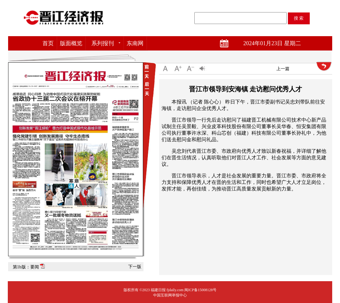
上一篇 (282, 68)
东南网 (135, 43)
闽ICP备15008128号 (200, 290)
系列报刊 (102, 43)
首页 (48, 43)
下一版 (134, 266)
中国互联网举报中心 (170, 295)
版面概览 (71, 43)
